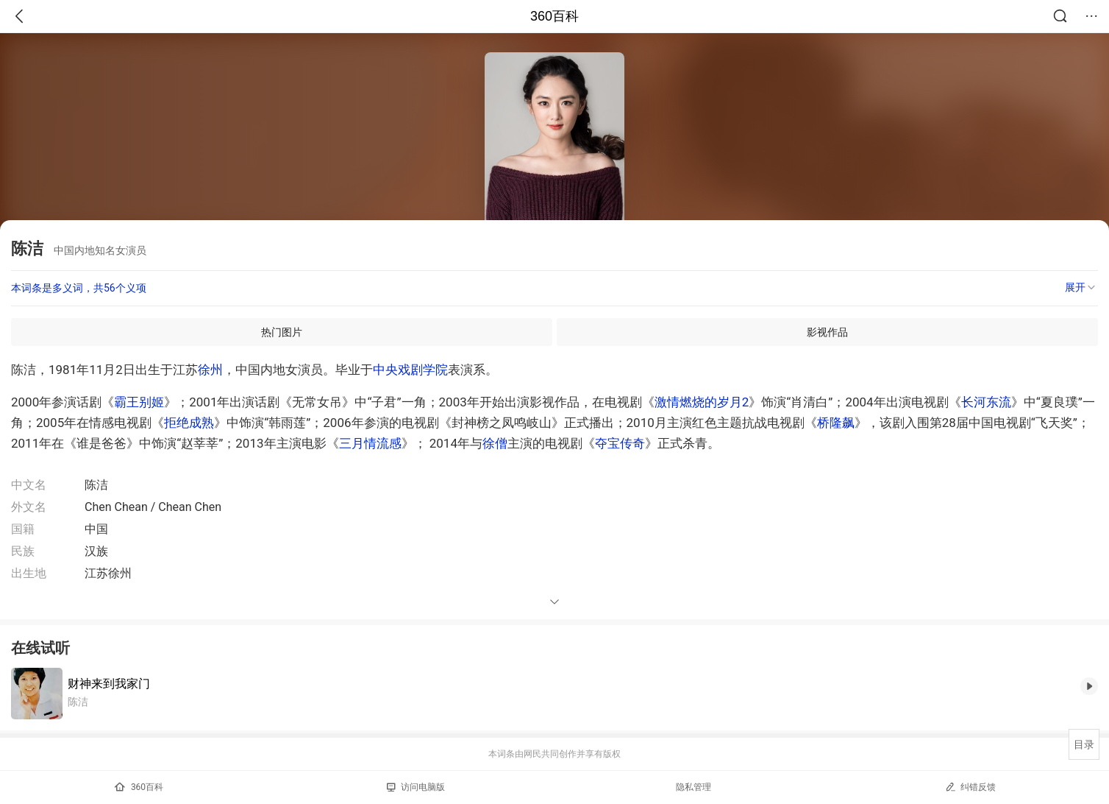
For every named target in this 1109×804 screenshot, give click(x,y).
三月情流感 (370, 443)
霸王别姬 (139, 402)
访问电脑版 (416, 787)
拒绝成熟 (189, 422)
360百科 (554, 16)
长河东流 (986, 402)
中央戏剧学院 (410, 369)
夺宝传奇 (620, 443)
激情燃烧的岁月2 (702, 402)
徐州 (210, 369)
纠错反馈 (970, 786)
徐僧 (494, 443)
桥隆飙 (836, 422)
